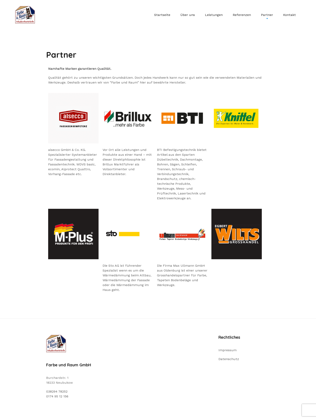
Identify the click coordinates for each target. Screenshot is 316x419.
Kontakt (289, 15)
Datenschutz (228, 359)
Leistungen (214, 15)
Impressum (227, 350)
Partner (267, 15)
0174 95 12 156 (57, 396)
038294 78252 (57, 391)
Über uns (187, 15)
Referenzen (242, 15)
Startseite (162, 15)
